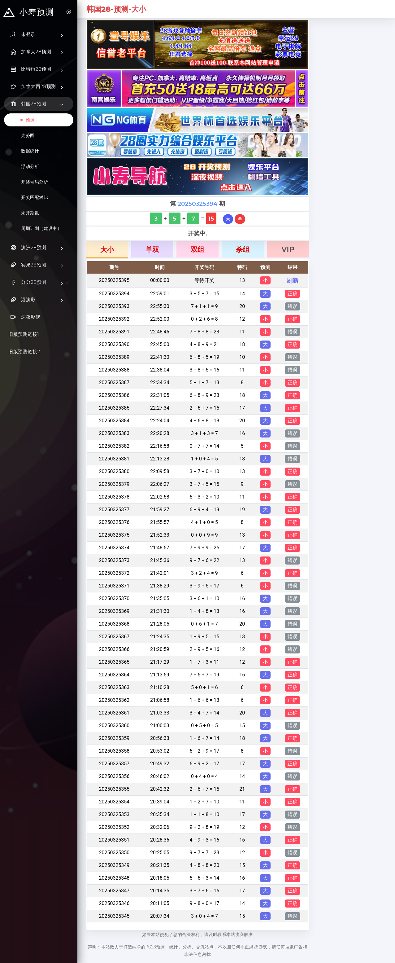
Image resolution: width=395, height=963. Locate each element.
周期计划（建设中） (41, 228)
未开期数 (30, 212)
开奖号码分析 (34, 181)
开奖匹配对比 (34, 197)
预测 (30, 119)
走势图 (28, 135)
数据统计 (30, 150)
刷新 (292, 280)
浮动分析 (30, 166)
